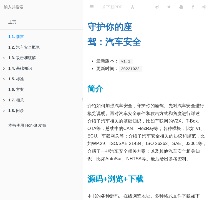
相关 (13, 100)
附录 (13, 110)
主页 (12, 22)
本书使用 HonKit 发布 (27, 125)
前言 (16, 36)
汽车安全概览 (24, 47)
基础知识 (17, 68)
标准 (13, 79)
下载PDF (112, 7)
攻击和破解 (19, 58)
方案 (16, 89)
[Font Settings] (132, 7)
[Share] (204, 7)
